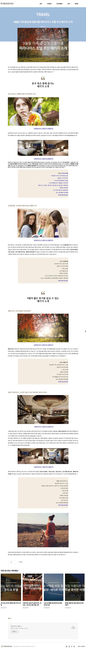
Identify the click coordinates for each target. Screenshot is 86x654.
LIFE (69, 3)
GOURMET (60, 3)
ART (41, 3)
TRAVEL (49, 3)
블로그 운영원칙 (81, 646)
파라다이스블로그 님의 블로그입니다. (19, 628)
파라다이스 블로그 (16, 626)
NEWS (76, 3)
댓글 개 (9, 618)
